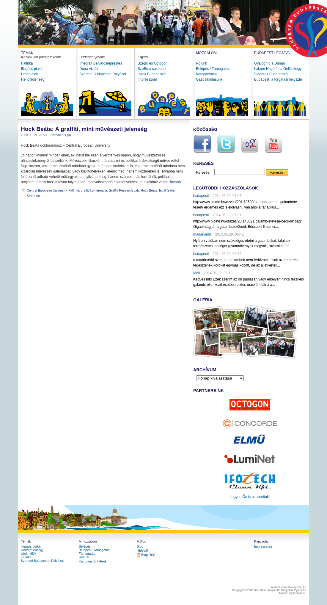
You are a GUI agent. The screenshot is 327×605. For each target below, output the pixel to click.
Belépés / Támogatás (212, 69)
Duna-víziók (88, 69)
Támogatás (87, 553)
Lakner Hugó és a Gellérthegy (277, 69)
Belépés (85, 546)
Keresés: (203, 172)
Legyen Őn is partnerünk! (250, 497)
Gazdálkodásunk (209, 79)
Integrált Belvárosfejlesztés (100, 63)
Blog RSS (148, 555)
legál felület (167, 190)
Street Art (33, 196)
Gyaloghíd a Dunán (269, 63)
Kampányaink (207, 74)
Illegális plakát (32, 69)
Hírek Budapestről (152, 74)
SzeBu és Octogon (152, 63)
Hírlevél (142, 550)
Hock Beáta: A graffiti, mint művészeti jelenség (84, 129)
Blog (140, 546)
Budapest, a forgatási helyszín (278, 79)
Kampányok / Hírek (93, 561)
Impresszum (147, 79)
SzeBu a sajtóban (152, 69)
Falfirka (27, 63)
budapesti (201, 196)
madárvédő (202, 234)
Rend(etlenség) (33, 79)
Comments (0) (61, 135)
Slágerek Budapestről (271, 74)
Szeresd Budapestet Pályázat (102, 74)
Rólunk (201, 63)
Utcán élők (29, 74)
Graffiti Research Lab (124, 190)
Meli (196, 273)
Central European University (47, 190)
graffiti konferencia (94, 190)
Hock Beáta (149, 190)
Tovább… (176, 182)
